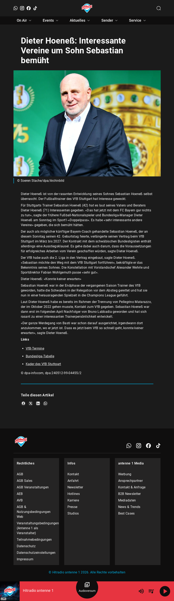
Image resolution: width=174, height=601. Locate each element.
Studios (73, 513)
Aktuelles (80, 20)
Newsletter (75, 487)
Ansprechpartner (130, 481)
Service (138, 20)
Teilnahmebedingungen (34, 540)
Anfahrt (73, 481)
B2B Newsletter (129, 494)
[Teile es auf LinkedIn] (38, 403)
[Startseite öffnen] (87, 8)
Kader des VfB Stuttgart (43, 364)
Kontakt (73, 474)
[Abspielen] (165, 591)
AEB (20, 494)
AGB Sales (25, 481)
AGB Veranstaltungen (33, 487)
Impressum (25, 559)
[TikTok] (35, 8)
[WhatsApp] (15, 8)
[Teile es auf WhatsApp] (45, 403)
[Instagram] (22, 8)
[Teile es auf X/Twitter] (30, 403)
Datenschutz (26, 546)
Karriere (73, 500)
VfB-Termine (35, 348)
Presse (72, 507)
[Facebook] (29, 8)
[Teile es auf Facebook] (23, 403)
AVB (20, 500)
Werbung (124, 474)
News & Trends (129, 507)
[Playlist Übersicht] (151, 591)
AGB (20, 474)
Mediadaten (127, 500)
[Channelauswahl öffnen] (159, 8)
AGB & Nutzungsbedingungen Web (34, 512)
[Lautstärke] (141, 591)
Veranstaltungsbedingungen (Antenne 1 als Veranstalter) (36, 528)
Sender (110, 20)
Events (51, 20)
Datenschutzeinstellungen (36, 553)
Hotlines (73, 494)
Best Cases (126, 513)
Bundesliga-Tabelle (40, 356)
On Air (25, 20)
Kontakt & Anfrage (132, 487)
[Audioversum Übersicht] (87, 587)
